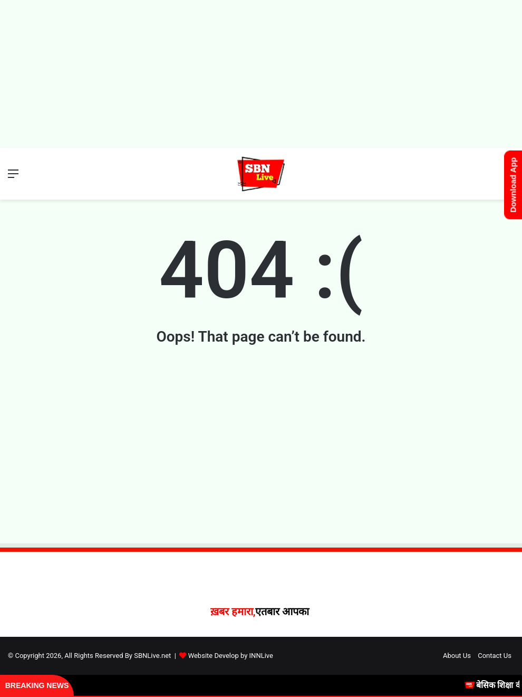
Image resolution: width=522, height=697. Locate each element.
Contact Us (494, 656)
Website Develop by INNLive (230, 656)
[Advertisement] (261, 74)
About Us (457, 656)
